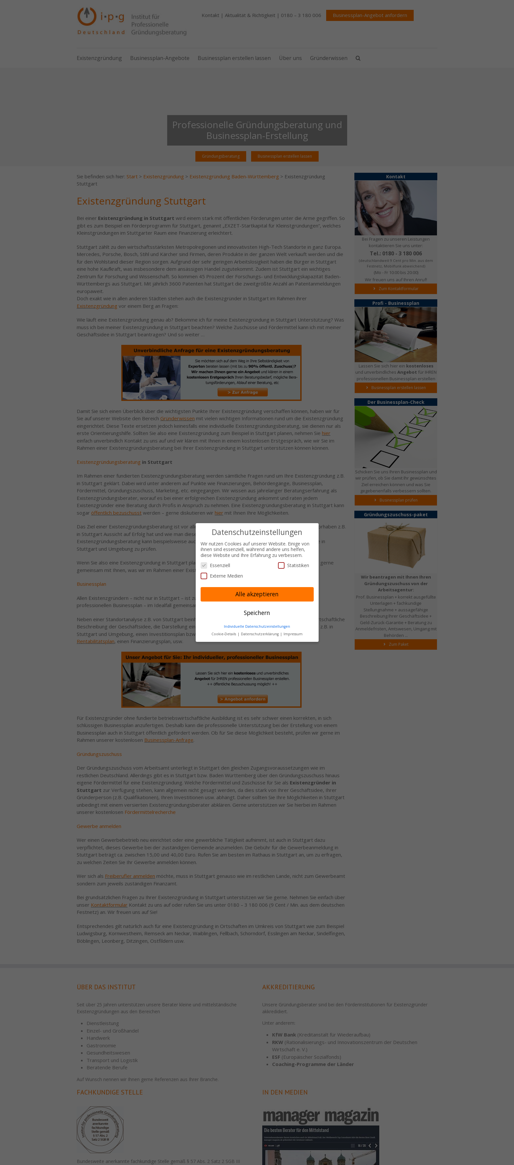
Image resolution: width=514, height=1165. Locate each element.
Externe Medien (222, 576)
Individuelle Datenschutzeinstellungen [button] (257, 626)
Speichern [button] (257, 613)
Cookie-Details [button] (224, 634)
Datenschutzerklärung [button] (260, 634)
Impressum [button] (293, 634)
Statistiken (293, 565)
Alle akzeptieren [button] (257, 594)
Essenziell (215, 565)
